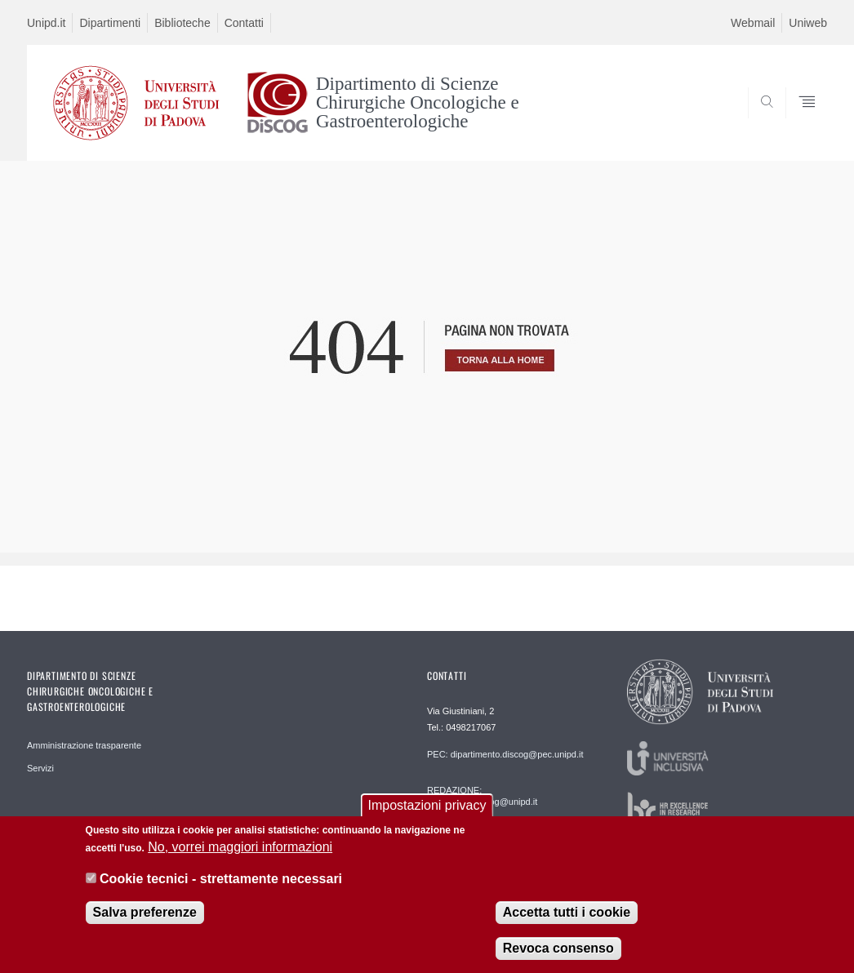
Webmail (753, 22)
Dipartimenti (109, 22)
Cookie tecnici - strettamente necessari (221, 889)
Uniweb (808, 22)
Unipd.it (46, 22)
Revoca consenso (558, 959)
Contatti (244, 22)
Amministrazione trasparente (84, 745)
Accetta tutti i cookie (566, 923)
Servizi (40, 768)
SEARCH (759, 121)
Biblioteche (182, 22)
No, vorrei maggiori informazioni (240, 857)
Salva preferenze (145, 923)
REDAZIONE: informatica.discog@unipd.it (482, 795)
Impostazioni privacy (427, 816)
